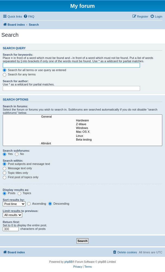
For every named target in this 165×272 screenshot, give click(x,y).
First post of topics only (21, 177)
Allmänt (82, 143)
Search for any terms (19, 74)
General (82, 117)
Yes (8, 153)
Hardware (82, 120)
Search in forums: (15, 106)
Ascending (36, 203)
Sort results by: (14, 199)
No (19, 153)
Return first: (11, 222)
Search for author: (15, 81)
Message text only (17, 168)
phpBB (68, 261)
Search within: (13, 160)
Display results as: (16, 189)
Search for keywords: (18, 54)
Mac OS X (82, 132)
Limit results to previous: (20, 211)
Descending (58, 203)
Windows (82, 128)
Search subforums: (16, 150)
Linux (82, 136)
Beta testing (82, 140)
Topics (24, 193)
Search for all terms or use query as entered (34, 70)
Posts (9, 193)
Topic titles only (15, 172)
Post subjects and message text (26, 163)
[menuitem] (28, 16)
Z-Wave (82, 124)
